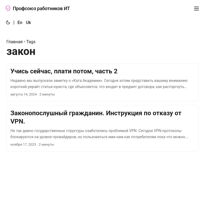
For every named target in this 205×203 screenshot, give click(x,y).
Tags (31, 41)
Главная (14, 41)
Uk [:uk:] (28, 22)
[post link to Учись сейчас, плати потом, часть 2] (102, 82)
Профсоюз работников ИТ (37, 8)
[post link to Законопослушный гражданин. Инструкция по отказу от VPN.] (102, 128)
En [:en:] (19, 22)
